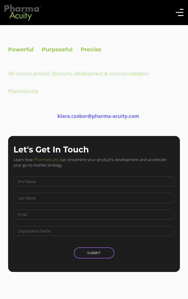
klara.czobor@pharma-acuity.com (98, 116)
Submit (94, 253)
